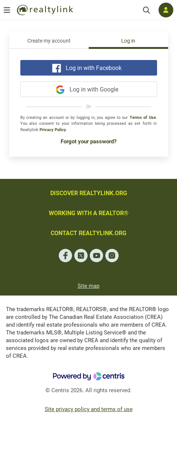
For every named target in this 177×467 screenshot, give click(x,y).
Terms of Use (143, 117)
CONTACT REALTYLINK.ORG (88, 233)
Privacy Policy (53, 129)
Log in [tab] (128, 41)
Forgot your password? (88, 141)
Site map (88, 286)
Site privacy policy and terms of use (89, 409)
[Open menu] (7, 10)
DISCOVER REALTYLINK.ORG (88, 193)
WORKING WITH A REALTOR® (89, 213)
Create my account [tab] (49, 41)
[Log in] (166, 10)
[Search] (146, 10)
